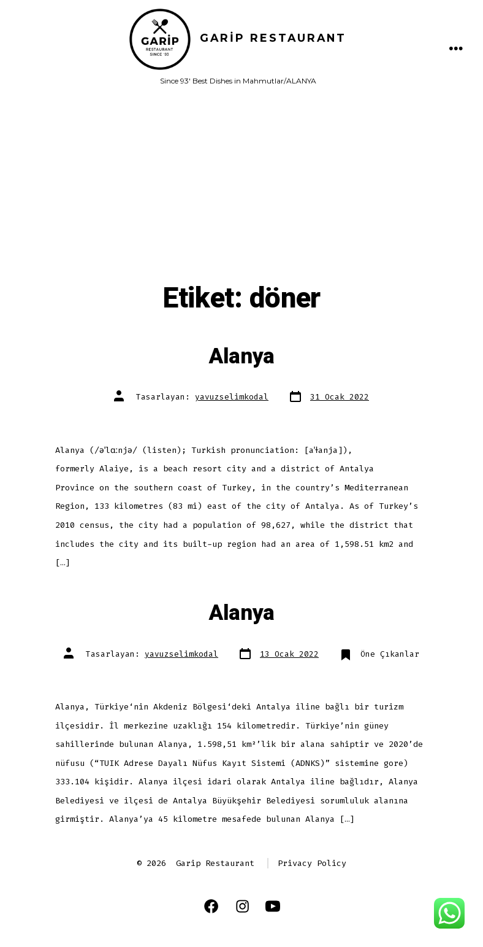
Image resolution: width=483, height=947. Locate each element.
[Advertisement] (241, 190)
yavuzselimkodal (231, 397)
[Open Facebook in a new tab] (211, 906)
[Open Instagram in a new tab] (242, 906)
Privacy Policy (312, 863)
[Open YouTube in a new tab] (273, 906)
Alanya (241, 357)
